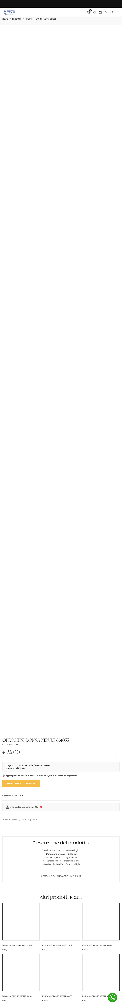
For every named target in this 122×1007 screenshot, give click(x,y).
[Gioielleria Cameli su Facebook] (47, 973)
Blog (64, 860)
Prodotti (16, 19)
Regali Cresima (9, 823)
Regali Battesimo (10, 816)
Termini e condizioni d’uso (74, 882)
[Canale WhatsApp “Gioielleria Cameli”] (61, 982)
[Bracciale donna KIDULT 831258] (21, 585)
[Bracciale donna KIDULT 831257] (61, 585)
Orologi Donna (9, 804)
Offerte (65, 857)
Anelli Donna (8, 801)
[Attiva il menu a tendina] (112, 12)
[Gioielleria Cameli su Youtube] (61, 973)
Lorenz (65, 820)
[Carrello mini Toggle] (100, 12)
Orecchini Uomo (69, 804)
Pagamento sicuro (70, 885)
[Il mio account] (106, 12)
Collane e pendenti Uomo (73, 797)
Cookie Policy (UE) (70, 899)
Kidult (76, 555)
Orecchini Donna (10, 797)
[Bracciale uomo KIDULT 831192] (101, 585)
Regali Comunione (10, 820)
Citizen (65, 830)
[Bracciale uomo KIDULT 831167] (61, 636)
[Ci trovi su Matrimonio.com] (26, 916)
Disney (65, 827)
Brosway (66, 823)
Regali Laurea (8, 827)
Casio (64, 816)
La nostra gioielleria (71, 853)
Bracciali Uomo (69, 790)
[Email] (61, 724)
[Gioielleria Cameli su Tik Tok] (68, 973)
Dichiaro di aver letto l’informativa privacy (60, 736)
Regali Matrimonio (10, 830)
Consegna (66, 878)
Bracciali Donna (9, 790)
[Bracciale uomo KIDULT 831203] (21, 636)
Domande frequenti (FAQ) (74, 892)
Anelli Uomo (67, 801)
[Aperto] (117, 12)
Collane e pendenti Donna (14, 794)
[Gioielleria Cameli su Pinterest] (75, 973)
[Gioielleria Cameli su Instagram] (53, 973)
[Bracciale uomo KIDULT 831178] (101, 636)
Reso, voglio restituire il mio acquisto (79, 889)
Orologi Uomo (68, 794)
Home (5, 19)
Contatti (65, 863)
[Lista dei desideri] (94, 12)
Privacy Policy (68, 896)
